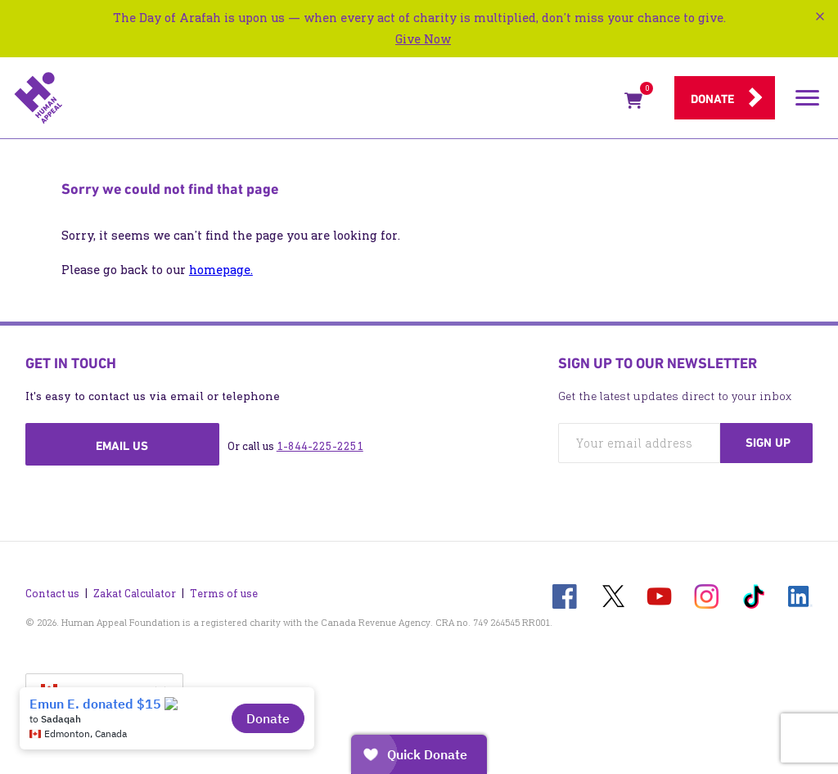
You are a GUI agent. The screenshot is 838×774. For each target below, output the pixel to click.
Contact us (52, 594)
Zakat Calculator (134, 594)
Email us (122, 446)
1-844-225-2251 (320, 446)
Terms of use (224, 594)
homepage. (221, 269)
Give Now (423, 39)
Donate (712, 99)
